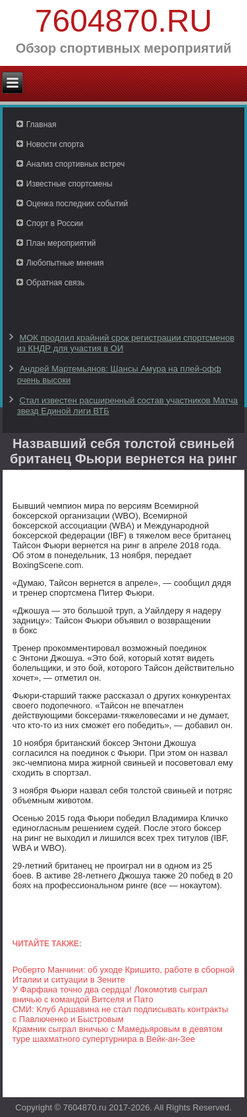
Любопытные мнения (65, 263)
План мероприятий (61, 243)
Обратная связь (55, 282)
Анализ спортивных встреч (75, 164)
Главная (41, 124)
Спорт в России (54, 223)
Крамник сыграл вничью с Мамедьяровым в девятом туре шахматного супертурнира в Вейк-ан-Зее (118, 1034)
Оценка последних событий (77, 203)
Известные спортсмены (69, 183)
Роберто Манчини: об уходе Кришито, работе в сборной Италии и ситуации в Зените (123, 975)
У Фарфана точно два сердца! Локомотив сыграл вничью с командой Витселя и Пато (110, 994)
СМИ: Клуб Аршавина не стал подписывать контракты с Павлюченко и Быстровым (121, 1014)
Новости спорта (55, 144)
